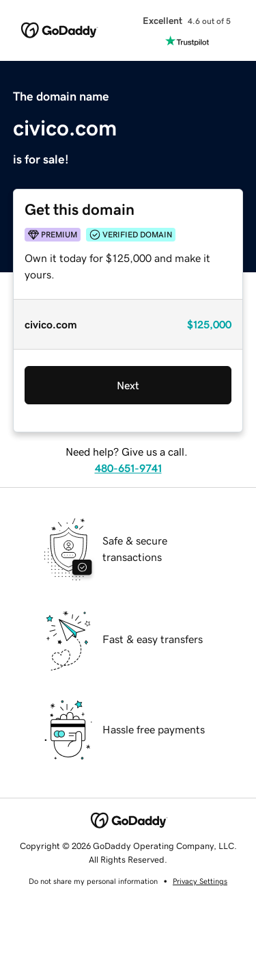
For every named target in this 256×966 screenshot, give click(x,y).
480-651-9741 (128, 467)
